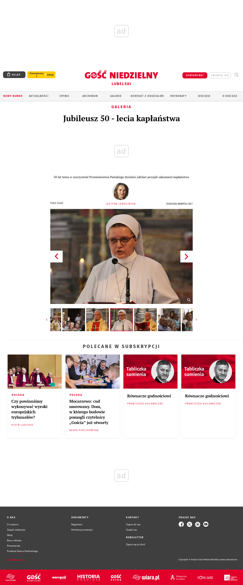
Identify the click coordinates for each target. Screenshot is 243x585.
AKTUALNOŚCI (38, 96)
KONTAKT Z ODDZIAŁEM (147, 96)
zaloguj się (220, 75)
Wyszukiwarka (236, 74)
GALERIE (116, 96)
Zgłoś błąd (15, 559)
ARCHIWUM (90, 96)
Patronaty (178, 96)
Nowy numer (12, 96)
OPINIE (64, 96)
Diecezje (204, 96)
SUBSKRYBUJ (195, 75)
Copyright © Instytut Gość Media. (194, 559)
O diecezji (229, 96)
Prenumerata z (37, 74)
